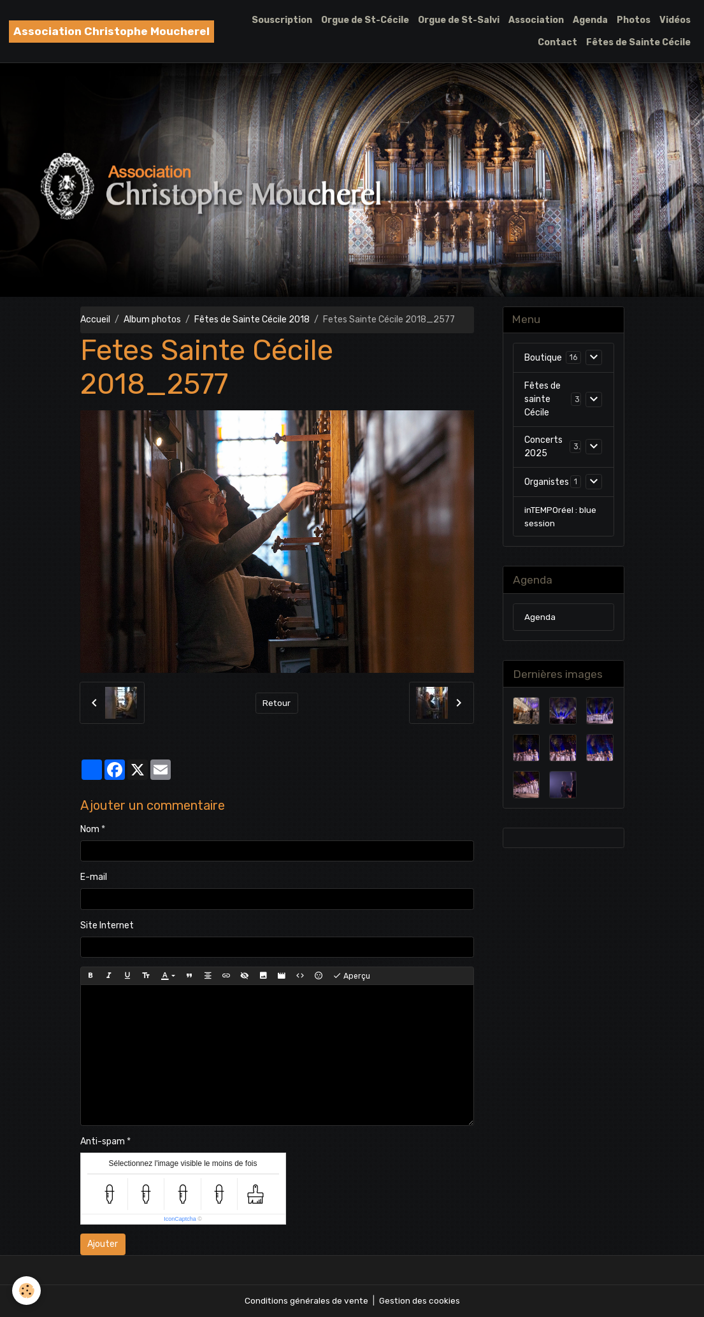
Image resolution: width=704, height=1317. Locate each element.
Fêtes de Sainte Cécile (638, 42)
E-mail (93, 877)
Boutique (543, 358)
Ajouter (102, 1244)
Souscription (282, 20)
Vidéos (675, 20)
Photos (633, 20)
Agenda (590, 20)
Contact (557, 42)
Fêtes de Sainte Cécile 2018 (252, 319)
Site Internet (107, 925)
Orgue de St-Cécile (365, 20)
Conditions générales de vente (305, 1300)
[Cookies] (27, 1290)
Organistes (546, 482)
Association (536, 20)
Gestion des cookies (420, 1300)
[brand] (111, 31)
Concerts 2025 (543, 447)
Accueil (95, 319)
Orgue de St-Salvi (458, 20)
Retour (276, 703)
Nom (89, 829)
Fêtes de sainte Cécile (542, 400)
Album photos (152, 319)
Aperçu (351, 976)
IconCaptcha (180, 1219)
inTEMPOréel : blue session (561, 517)
